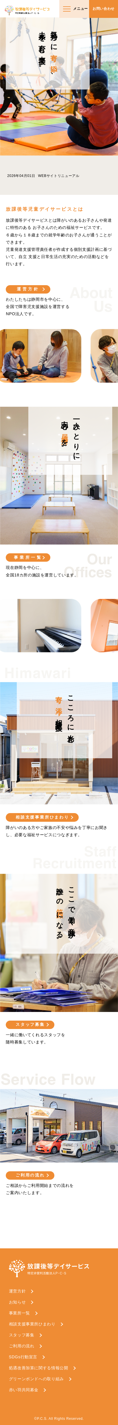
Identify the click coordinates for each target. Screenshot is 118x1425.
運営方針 (28, 289)
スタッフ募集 (30, 1024)
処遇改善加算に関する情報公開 (38, 1368)
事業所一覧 (28, 557)
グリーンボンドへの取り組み (36, 1379)
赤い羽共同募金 (24, 1389)
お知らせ (17, 1302)
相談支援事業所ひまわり (42, 817)
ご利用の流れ (30, 1175)
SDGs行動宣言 (23, 1357)
